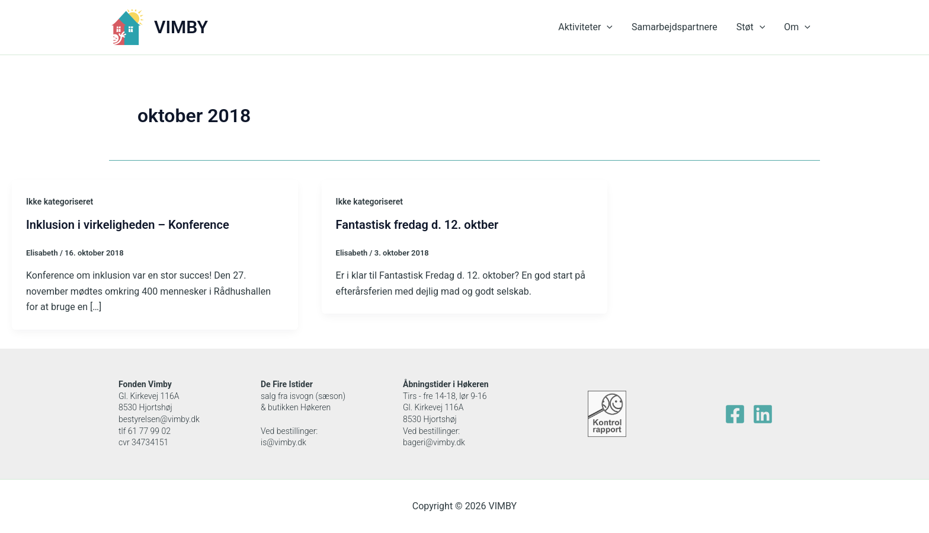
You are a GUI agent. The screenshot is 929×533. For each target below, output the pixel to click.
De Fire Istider (287, 384)
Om (797, 27)
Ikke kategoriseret (59, 201)
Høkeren (473, 384)
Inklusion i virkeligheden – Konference (127, 225)
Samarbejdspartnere (674, 27)
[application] (607, 27)
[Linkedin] (762, 414)
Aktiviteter (585, 27)
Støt (750, 27)
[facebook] (735, 414)
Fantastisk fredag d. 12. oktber (417, 225)
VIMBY (181, 27)
